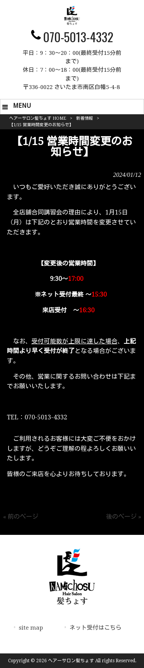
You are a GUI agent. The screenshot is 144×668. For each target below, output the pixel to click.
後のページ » (123, 516)
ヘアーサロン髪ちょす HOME (37, 118)
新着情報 (84, 118)
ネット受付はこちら (95, 627)
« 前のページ (20, 516)
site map (31, 627)
